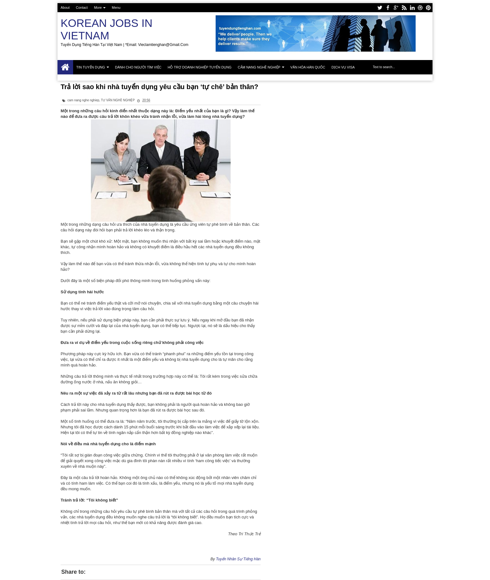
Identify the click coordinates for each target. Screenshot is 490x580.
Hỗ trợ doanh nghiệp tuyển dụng (200, 67)
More (98, 7)
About (65, 7)
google (396, 7)
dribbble (420, 7)
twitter (380, 7)
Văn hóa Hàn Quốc (307, 67)
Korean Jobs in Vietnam (106, 29)
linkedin (412, 7)
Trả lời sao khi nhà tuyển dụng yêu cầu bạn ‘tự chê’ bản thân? (159, 87)
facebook (388, 7)
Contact (82, 7)
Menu (116, 7)
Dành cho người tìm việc (138, 67)
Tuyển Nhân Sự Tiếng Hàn (238, 559)
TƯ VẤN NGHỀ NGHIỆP (118, 100)
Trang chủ (65, 67)
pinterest (428, 7)
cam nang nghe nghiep (83, 100)
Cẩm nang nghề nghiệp (259, 67)
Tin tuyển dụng (90, 67)
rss (404, 7)
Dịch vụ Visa (343, 67)
